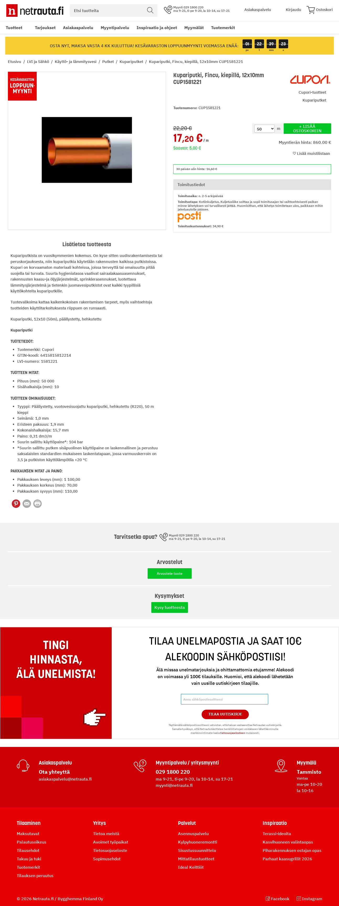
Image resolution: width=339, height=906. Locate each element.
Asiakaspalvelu (78, 27)
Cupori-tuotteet (312, 92)
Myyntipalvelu (115, 27)
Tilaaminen (29, 823)
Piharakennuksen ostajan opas (292, 850)
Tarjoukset (45, 27)
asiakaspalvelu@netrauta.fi (65, 779)
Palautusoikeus (31, 842)
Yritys (99, 823)
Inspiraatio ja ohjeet (157, 27)
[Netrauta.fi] (34, 10)
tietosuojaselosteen (232, 733)
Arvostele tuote (169, 573)
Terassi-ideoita (277, 833)
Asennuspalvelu (193, 833)
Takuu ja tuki (29, 858)
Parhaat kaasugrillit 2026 (287, 858)
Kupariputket (132, 61)
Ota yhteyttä (54, 771)
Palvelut (187, 823)
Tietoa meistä (106, 833)
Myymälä (306, 762)
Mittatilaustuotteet (196, 858)
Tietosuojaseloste (110, 850)
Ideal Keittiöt (191, 867)
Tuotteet (14, 27)
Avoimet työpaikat (110, 842)
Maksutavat (28, 833)
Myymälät (194, 27)
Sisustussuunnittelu (197, 850)
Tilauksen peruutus (35, 875)
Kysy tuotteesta (169, 607)
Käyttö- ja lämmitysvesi (76, 61)
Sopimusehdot (107, 858)
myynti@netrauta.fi (174, 785)
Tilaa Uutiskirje (225, 714)
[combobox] (114, 10)
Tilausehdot (28, 850)
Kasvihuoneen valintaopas (288, 842)
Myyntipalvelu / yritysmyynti (187, 762)
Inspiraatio (275, 823)
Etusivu (15, 61)
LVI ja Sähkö (38, 61)
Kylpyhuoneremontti (197, 842)
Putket (108, 61)
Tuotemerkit (223, 27)
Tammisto (309, 771)
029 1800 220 (173, 771)
